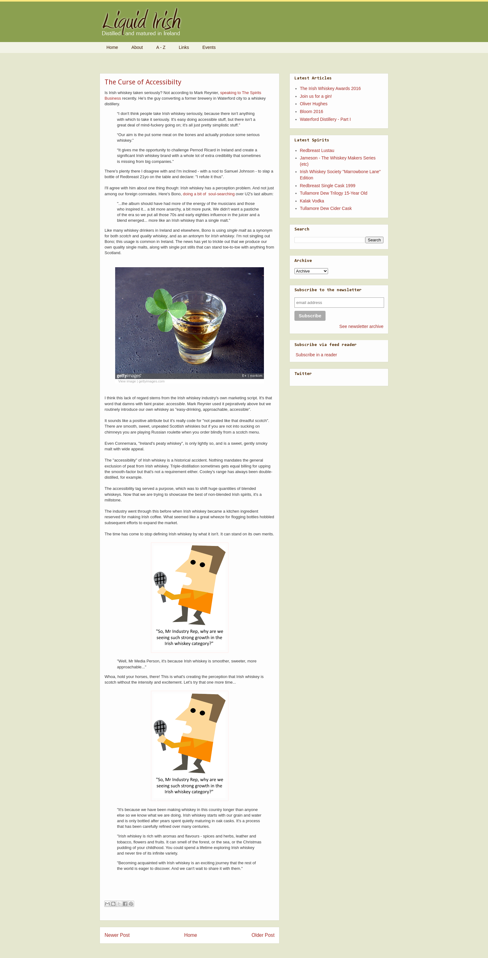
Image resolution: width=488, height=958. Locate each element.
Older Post (262, 935)
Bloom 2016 (311, 111)
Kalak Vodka (312, 200)
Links (184, 47)
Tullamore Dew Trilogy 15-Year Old (334, 193)
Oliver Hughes (314, 103)
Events (209, 47)
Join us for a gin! (316, 96)
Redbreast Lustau (317, 150)
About (137, 47)
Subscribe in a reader (316, 354)
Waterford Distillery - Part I (325, 119)
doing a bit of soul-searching (209, 194)
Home (112, 47)
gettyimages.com (152, 381)
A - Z (161, 47)
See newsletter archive (361, 326)
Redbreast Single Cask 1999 (327, 185)
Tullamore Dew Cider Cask (326, 208)
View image (127, 381)
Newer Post (117, 935)
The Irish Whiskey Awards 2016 (330, 88)
